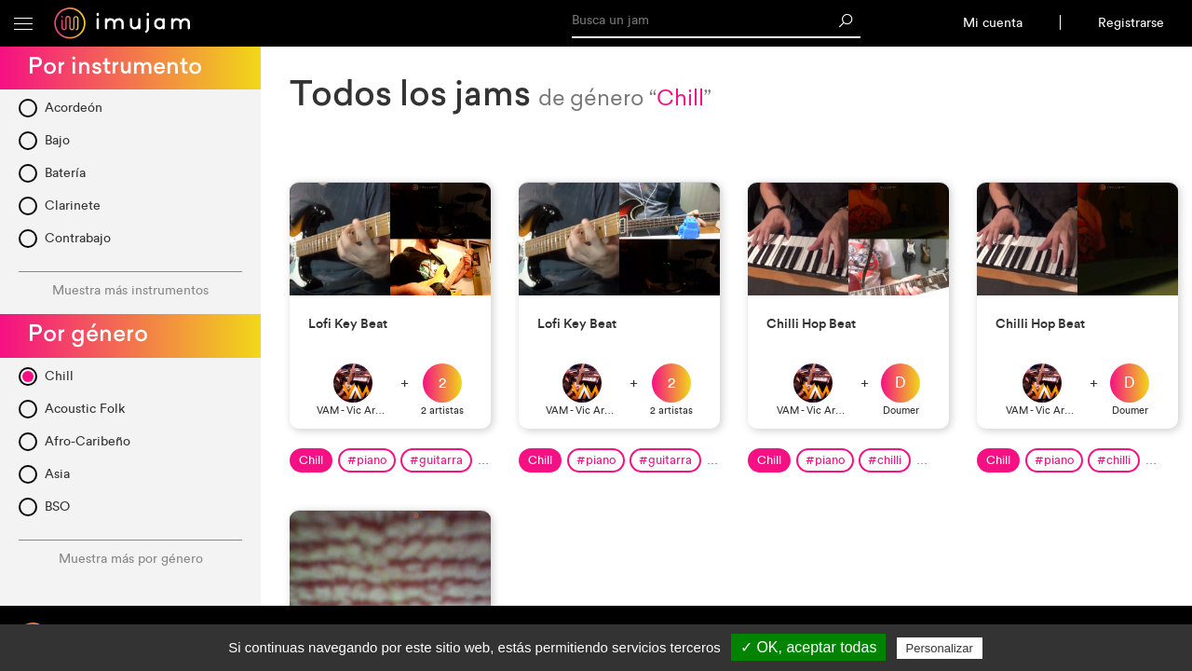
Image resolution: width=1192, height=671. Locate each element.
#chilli (884, 460)
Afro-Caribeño (87, 441)
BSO (57, 506)
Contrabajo (78, 238)
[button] (23, 23)
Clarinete (73, 205)
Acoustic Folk (85, 409)
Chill (59, 376)
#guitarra (436, 460)
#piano (366, 460)
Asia (57, 474)
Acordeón (73, 108)
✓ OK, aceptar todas (808, 647)
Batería (65, 173)
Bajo (57, 140)
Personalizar (939, 648)
